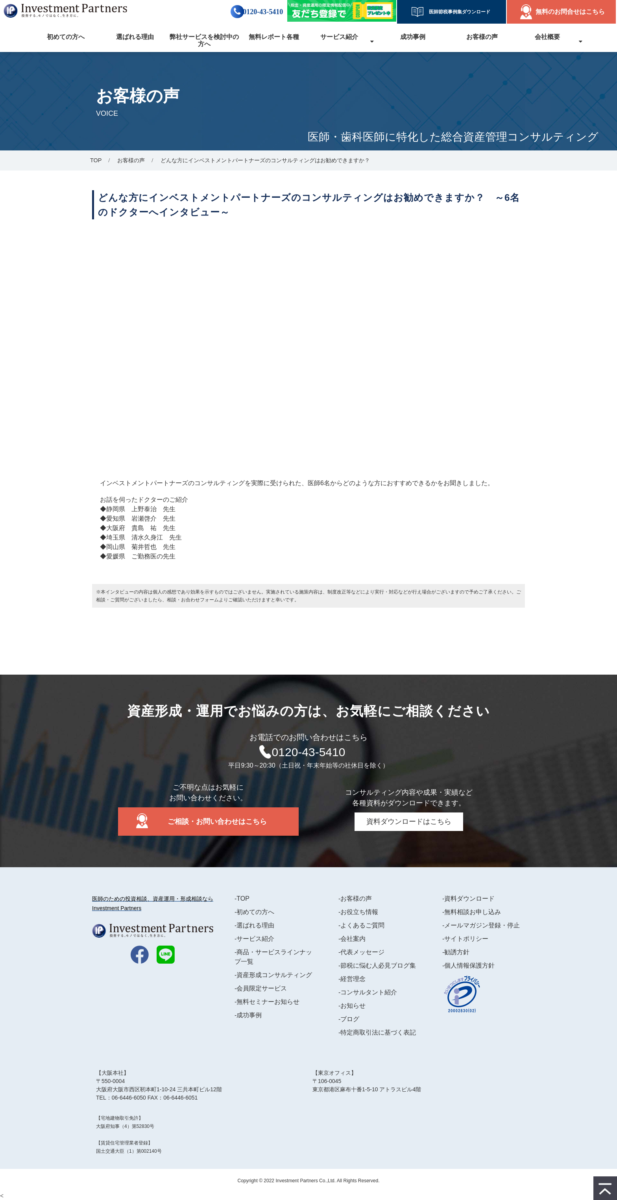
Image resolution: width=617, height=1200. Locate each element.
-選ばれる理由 (254, 925)
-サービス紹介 (254, 938)
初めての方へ (66, 36)
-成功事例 (248, 1015)
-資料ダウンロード (468, 898)
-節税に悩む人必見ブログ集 (377, 965)
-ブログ (348, 1019)
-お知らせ (352, 1005)
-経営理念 (352, 979)
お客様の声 (482, 36)
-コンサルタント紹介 (367, 992)
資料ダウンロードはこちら (408, 821)
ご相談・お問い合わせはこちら (217, 821)
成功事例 (412, 36)
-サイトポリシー (465, 938)
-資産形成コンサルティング (273, 975)
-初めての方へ (254, 912)
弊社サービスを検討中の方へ (204, 40)
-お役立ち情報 (358, 912)
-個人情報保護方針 (468, 965)
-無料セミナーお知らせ (267, 1001)
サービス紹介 (339, 36)
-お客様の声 (355, 898)
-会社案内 (352, 938)
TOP (96, 160)
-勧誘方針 (455, 952)
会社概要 (547, 36)
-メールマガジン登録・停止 (481, 925)
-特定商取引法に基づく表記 (377, 1032)
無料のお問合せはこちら (570, 11)
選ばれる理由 (135, 36)
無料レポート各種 (274, 36)
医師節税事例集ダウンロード (457, 12)
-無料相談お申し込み (471, 912)
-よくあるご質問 (361, 925)
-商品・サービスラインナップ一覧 (273, 957)
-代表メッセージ (361, 952)
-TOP (242, 898)
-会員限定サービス (261, 988)
